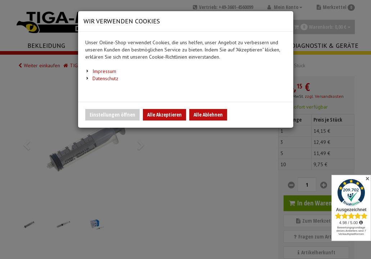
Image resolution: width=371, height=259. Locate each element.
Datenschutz (105, 78)
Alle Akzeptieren (164, 114)
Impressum (104, 71)
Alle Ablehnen (208, 114)
